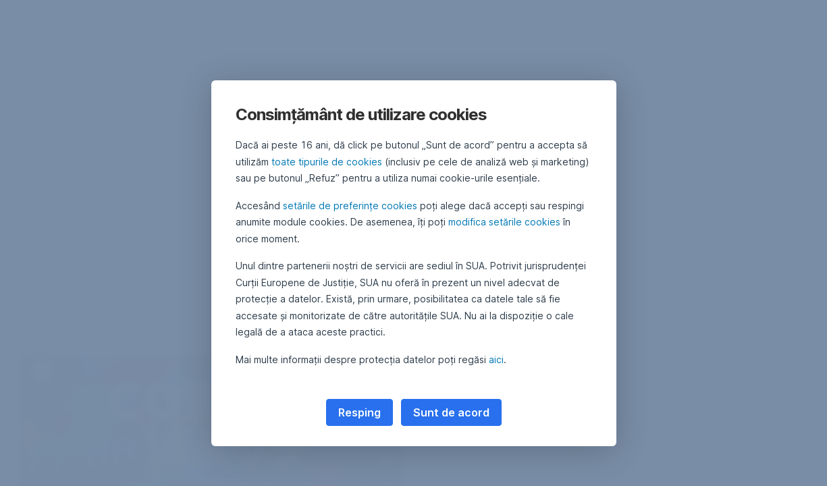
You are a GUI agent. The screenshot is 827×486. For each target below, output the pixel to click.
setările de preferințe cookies (350, 205)
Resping (359, 412)
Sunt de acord (451, 412)
